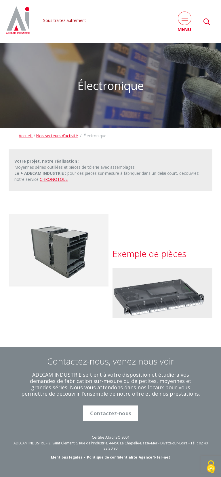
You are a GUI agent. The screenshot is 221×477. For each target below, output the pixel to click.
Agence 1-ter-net (154, 457)
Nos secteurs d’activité (57, 135)
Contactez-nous (110, 413)
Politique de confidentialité (112, 457)
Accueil (26, 135)
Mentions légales (67, 457)
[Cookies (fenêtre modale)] (211, 467)
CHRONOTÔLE (54, 179)
